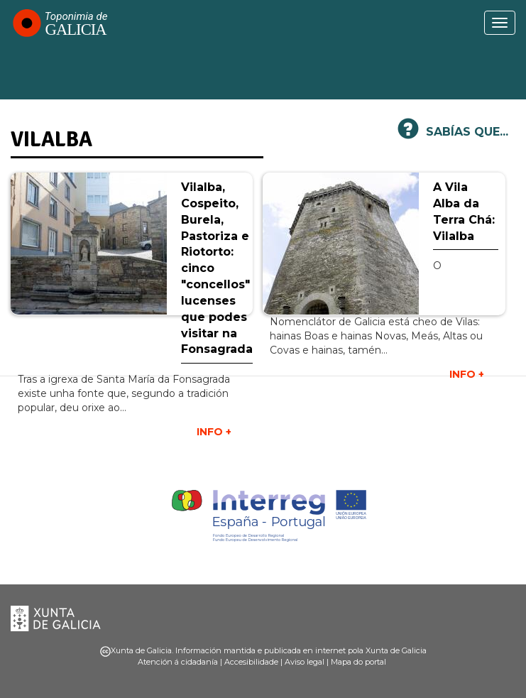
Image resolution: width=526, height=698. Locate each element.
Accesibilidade (251, 662)
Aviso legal (304, 662)
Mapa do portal (358, 662)
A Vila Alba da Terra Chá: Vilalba (464, 211)
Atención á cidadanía (178, 662)
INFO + (466, 374)
